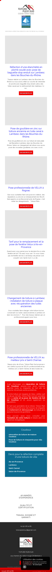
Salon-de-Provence (17, 471)
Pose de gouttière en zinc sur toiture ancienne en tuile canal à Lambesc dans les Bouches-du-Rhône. (26, 132)
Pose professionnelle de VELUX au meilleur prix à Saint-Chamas (26, 360)
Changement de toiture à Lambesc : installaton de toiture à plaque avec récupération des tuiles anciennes (26, 303)
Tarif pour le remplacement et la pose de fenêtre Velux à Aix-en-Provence (26, 245)
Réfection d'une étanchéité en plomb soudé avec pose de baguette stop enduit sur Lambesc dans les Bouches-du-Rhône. (26, 71)
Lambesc (13, 465)
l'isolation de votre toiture (18, 418)
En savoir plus (26, 93)
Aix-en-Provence (16, 462)
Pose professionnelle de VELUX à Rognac (26, 189)
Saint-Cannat (14, 468)
